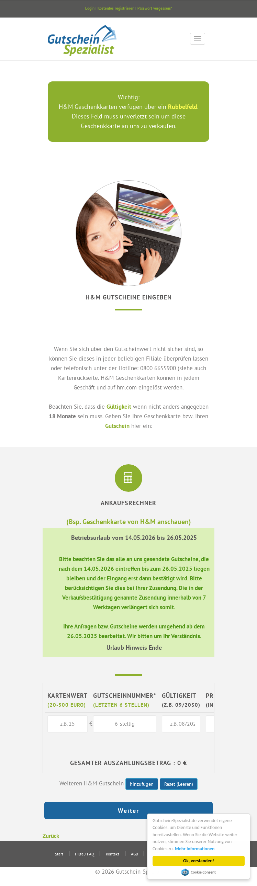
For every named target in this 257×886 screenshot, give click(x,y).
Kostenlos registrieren (116, 8)
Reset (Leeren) (178, 784)
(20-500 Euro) (66, 704)
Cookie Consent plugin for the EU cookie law (199, 872)
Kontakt (112, 853)
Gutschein (117, 426)
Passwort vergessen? (154, 8)
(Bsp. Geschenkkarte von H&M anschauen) (128, 521)
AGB (134, 853)
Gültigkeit (119, 406)
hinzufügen (142, 784)
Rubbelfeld (182, 107)
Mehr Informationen (195, 849)
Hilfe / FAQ (84, 853)
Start (59, 853)
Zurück (51, 836)
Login (89, 8)
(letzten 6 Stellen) (121, 704)
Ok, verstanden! (198, 861)
